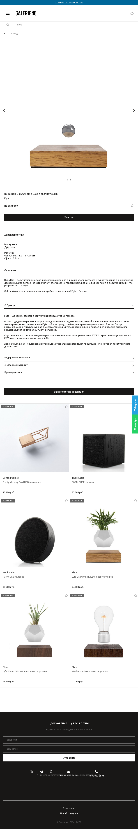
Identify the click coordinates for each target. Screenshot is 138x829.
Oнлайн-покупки (69, 813)
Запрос (69, 217)
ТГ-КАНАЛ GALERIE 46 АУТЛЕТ (69, 3)
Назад (14, 33)
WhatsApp (135, 424)
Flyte (6, 198)
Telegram (135, 405)
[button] (4, 110)
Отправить (69, 757)
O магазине (69, 808)
